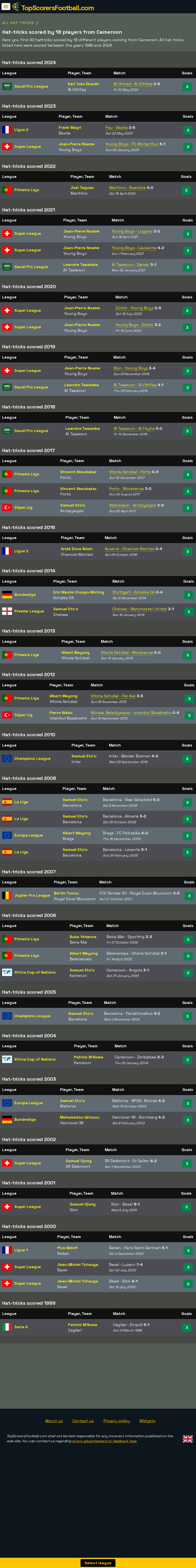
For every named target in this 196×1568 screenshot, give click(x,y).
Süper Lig (23, 507)
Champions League (32, 758)
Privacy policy (116, 1430)
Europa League (28, 835)
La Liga (21, 801)
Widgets (147, 1430)
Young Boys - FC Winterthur (131, 143)
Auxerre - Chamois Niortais (129, 548)
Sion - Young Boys (130, 368)
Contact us (83, 1430)
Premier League (29, 611)
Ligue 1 (21, 1249)
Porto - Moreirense (126, 488)
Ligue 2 (21, 129)
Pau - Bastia (116, 127)
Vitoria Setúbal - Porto (130, 471)
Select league (98, 1562)
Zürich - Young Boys (134, 307)
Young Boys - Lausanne (134, 247)
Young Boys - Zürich (134, 324)
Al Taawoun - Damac (130, 264)
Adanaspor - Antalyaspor (132, 505)
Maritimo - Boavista (127, 187)
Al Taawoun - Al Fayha (134, 428)
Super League (27, 146)
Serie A (21, 1326)
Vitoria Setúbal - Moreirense (127, 652)
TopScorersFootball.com (57, 7)
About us (54, 1430)
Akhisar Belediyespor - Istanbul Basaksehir (131, 712)
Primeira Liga (26, 189)
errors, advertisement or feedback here (104, 1450)
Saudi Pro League (31, 86)
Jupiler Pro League (32, 895)
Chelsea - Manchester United (139, 608)
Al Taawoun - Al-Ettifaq (134, 384)
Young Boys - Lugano (132, 231)
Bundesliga (25, 594)
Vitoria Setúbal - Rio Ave (113, 695)
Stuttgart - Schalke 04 (133, 592)
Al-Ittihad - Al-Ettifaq (133, 83)
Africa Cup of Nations (35, 972)
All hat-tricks (18, 22)
